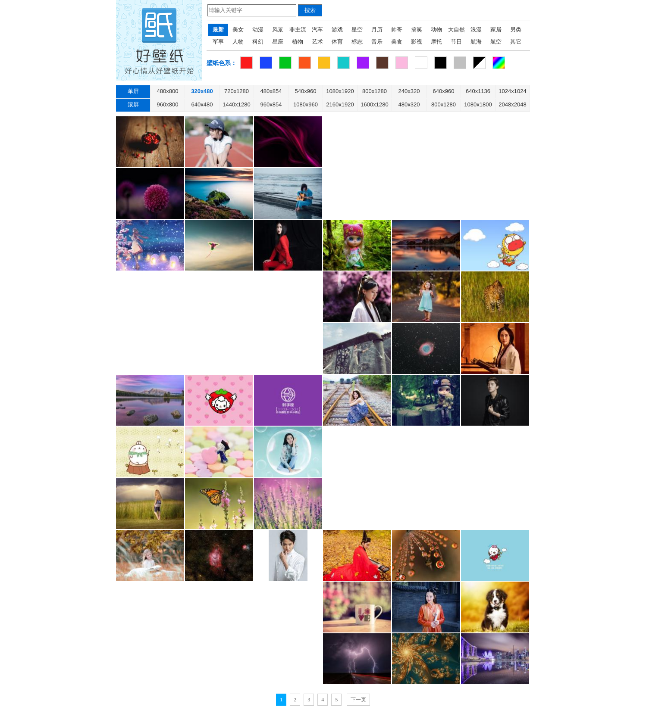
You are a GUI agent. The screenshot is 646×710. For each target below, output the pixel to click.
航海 (476, 41)
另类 (515, 29)
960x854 (271, 104)
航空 (496, 41)
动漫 (257, 29)
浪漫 (476, 29)
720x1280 (236, 91)
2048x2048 (512, 104)
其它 (515, 41)
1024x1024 (512, 91)
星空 (357, 29)
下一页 (358, 700)
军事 (218, 41)
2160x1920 (340, 104)
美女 (238, 29)
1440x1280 (236, 104)
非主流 (297, 29)
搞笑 (416, 29)
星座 (277, 41)
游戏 (337, 29)
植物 (297, 41)
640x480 (202, 104)
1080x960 (305, 104)
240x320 (409, 91)
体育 (337, 41)
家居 (496, 29)
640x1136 (478, 91)
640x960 (444, 91)
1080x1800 (478, 104)
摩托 (436, 41)
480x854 (271, 91)
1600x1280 (374, 104)
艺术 (317, 41)
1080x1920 (340, 91)
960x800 (168, 104)
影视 (416, 41)
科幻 (257, 41)
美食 (396, 41)
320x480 (202, 91)
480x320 (409, 104)
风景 (277, 29)
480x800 (168, 91)
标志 (357, 41)
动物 (436, 29)
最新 (218, 29)
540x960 (306, 91)
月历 (377, 29)
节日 (456, 41)
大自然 (456, 29)
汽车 (317, 29)
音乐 (377, 41)
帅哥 (396, 29)
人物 (238, 41)
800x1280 (374, 91)
